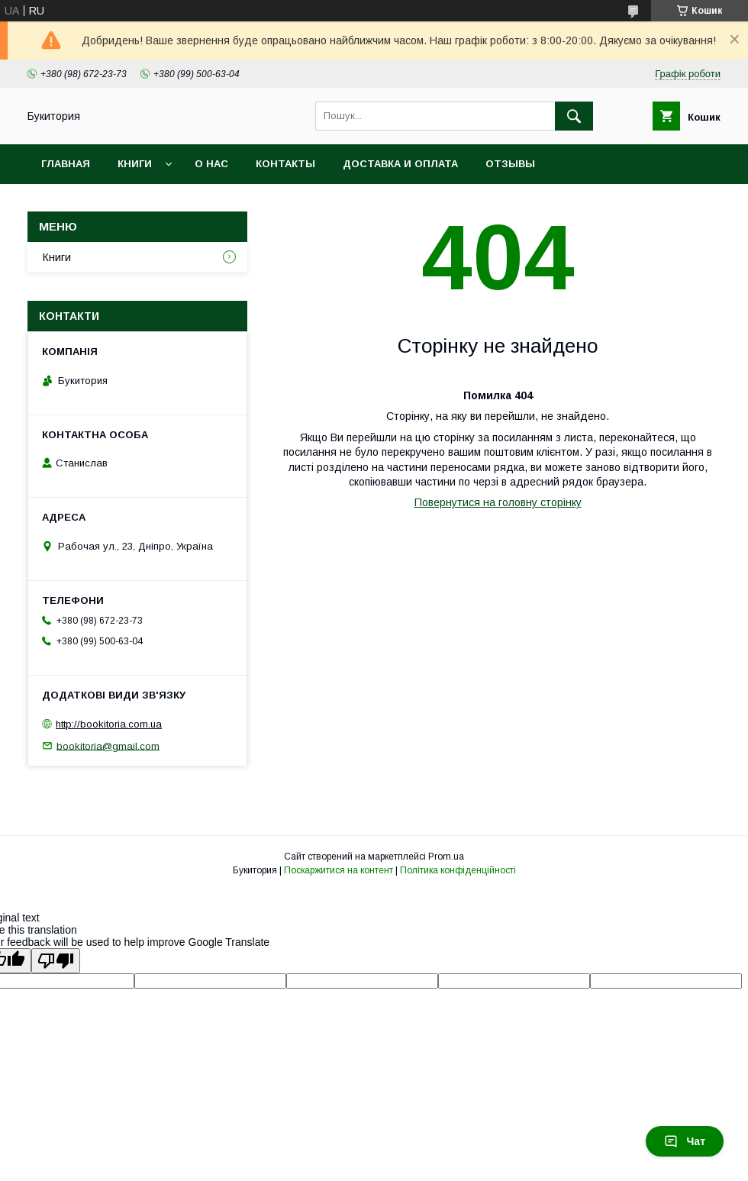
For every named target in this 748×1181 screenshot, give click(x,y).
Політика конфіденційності (458, 870)
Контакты (285, 163)
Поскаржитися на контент (338, 870)
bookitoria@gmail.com (108, 745)
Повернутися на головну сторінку (498, 502)
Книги (135, 163)
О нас (211, 163)
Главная (65, 163)
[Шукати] (574, 116)
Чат (684, 1141)
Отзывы (510, 163)
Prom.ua (446, 856)
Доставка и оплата (400, 163)
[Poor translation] (55, 960)
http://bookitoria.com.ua (109, 724)
